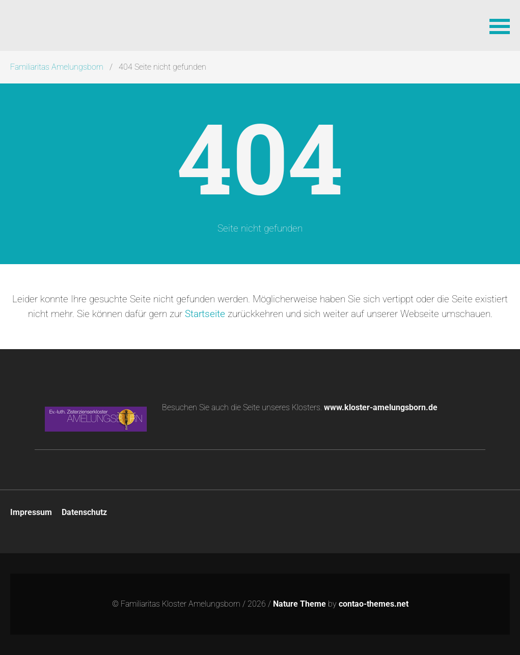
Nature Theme (299, 604)
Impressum (31, 512)
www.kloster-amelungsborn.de (380, 407)
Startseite (205, 314)
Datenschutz (84, 512)
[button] (499, 25)
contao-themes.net (373, 604)
